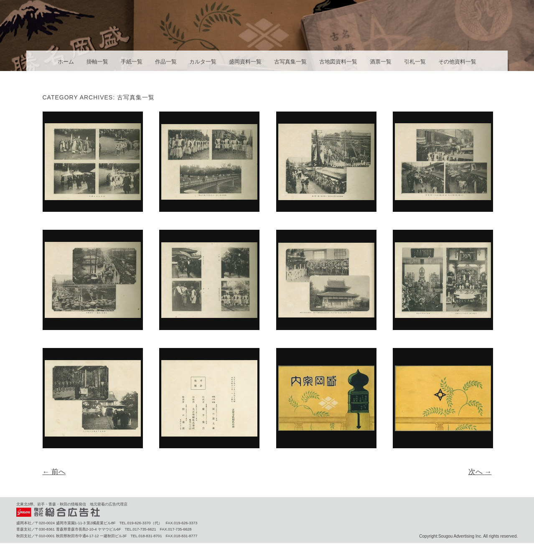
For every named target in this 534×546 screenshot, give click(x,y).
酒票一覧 (381, 61)
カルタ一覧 (202, 61)
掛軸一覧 (97, 61)
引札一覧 (415, 61)
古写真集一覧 (290, 61)
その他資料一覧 (457, 61)
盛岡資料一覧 (245, 61)
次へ (480, 472)
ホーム (66, 61)
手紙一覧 (131, 61)
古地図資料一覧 (338, 61)
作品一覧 (166, 61)
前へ (54, 472)
